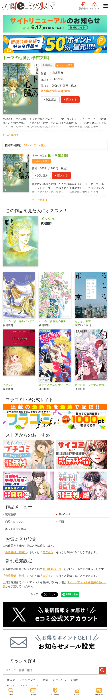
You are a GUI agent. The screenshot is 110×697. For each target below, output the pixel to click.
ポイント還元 (66, 65)
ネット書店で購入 (15, 529)
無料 (76, 680)
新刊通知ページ (52, 569)
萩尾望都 (58, 72)
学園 (61, 521)
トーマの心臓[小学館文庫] (50, 155)
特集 (45, 680)
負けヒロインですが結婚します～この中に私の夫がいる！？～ (91, 385)
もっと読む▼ (11, 135)
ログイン (94, 6)
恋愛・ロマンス (14, 521)
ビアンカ (8, 385)
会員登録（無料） (16, 552)
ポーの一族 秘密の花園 (52, 321)
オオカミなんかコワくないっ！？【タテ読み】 (55, 385)
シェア (35, 594)
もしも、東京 (83, 321)
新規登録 (83, 6)
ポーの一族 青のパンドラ (19, 321)
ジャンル (60, 680)
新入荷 (11, 680)
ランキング (28, 680)
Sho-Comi (58, 79)
